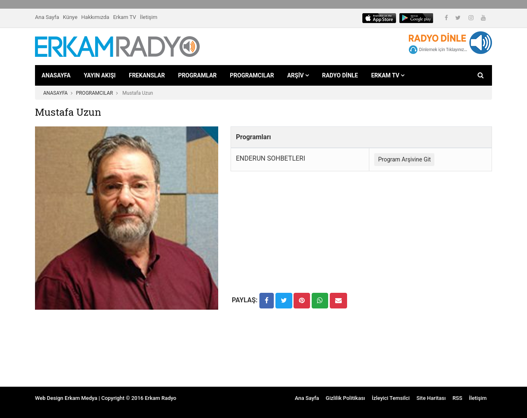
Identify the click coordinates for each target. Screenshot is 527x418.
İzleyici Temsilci (391, 398)
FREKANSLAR (147, 75)
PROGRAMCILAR (252, 75)
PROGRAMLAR (197, 75)
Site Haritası (430, 398)
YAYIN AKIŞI (100, 75)
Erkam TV (124, 17)
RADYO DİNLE (340, 75)
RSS (457, 398)
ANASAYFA (56, 75)
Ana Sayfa (47, 17)
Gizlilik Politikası (345, 398)
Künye (70, 17)
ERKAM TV (387, 75)
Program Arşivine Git (404, 159)
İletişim (148, 17)
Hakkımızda (95, 17)
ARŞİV (298, 75)
